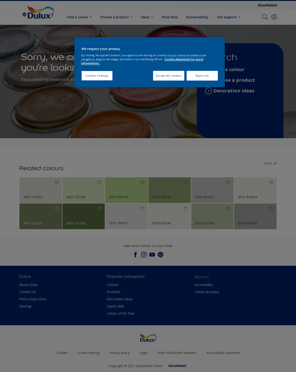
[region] (149, 62)
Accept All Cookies (169, 75)
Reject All (202, 75)
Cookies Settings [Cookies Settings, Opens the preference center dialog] (97, 75)
